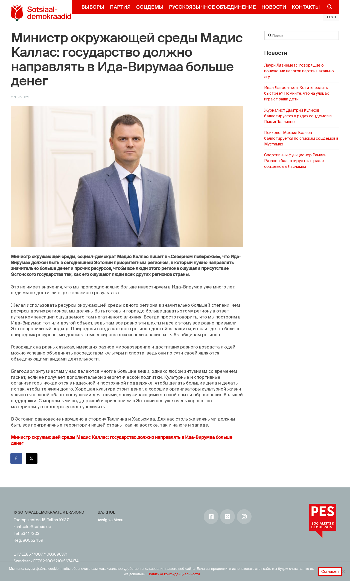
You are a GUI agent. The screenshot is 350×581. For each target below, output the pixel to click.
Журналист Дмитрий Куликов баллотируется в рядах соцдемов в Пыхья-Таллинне (298, 116)
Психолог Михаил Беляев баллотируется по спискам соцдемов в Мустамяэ (301, 138)
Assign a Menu (110, 519)
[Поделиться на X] (32, 458)
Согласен (330, 571)
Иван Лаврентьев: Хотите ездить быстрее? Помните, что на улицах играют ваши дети (296, 93)
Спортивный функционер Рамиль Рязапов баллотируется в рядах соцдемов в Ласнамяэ (295, 161)
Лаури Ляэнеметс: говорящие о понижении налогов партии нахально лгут (299, 71)
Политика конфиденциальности (173, 574)
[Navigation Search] (327, 7)
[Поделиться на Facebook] (16, 458)
